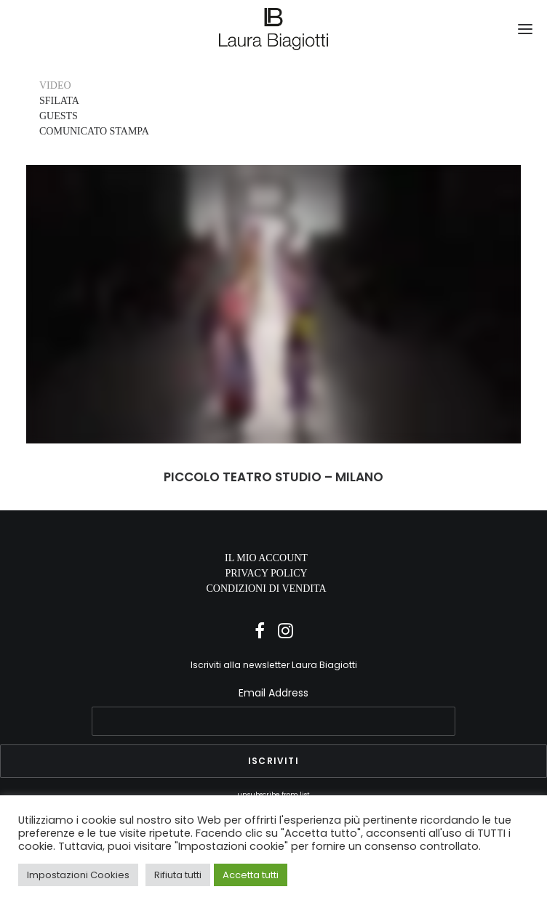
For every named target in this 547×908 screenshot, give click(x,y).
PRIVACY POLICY (266, 573)
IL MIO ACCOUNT (266, 558)
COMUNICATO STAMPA (94, 131)
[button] (525, 29)
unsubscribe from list (273, 794)
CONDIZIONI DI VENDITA (266, 588)
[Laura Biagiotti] (273, 29)
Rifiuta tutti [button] (177, 875)
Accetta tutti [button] (251, 875)
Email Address (273, 693)
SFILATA (59, 100)
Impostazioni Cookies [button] (78, 875)
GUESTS (58, 116)
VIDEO (55, 85)
